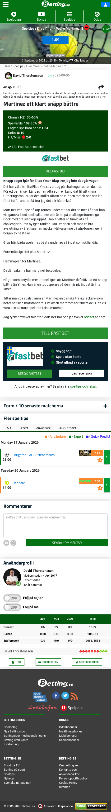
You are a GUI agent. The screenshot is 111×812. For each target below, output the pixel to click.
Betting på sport (14, 769)
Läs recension (81, 373)
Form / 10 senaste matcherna (33, 405)
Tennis (63, 60)
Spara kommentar (67, 542)
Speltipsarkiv (48, 662)
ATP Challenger (78, 60)
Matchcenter (55, 56)
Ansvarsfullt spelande (56, 806)
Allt (9, 427)
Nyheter (9, 778)
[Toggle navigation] (5, 4)
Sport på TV (11, 765)
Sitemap (64, 787)
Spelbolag (10, 727)
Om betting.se (68, 765)
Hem (7, 66)
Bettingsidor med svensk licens (25, 735)
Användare (43, 427)
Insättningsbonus (71, 731)
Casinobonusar (69, 740)
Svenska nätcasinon (17, 782)
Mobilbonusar (68, 735)
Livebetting (11, 744)
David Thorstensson (18, 651)
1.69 (55, 40)
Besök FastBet (29, 373)
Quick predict (67, 427)
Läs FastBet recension (28, 147)
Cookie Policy (68, 782)
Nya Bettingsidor (15, 731)
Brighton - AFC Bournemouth (34, 454)
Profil (17, 662)
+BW (106, 29)
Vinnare (19, 482)
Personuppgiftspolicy (73, 778)
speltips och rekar (83, 386)
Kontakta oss (68, 769)
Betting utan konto (16, 740)
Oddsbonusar (68, 727)
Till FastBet (55, 171)
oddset (89, 317)
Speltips (18, 66)
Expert (23, 427)
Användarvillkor (69, 774)
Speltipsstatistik (87, 662)
